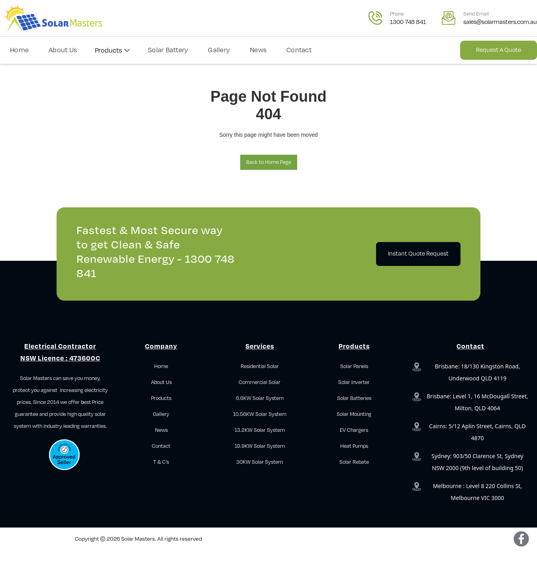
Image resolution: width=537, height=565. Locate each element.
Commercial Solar (259, 382)
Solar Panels (354, 366)
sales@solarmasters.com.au (500, 22)
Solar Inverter (354, 382)
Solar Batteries (354, 398)
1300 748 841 (408, 22)
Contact (299, 50)
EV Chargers (354, 430)
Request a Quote (498, 50)
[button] (112, 50)
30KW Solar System (259, 462)
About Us (63, 50)
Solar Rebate (354, 462)
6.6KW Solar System (260, 398)
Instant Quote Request (418, 254)
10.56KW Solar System (259, 414)
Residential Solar (260, 366)
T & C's (161, 462)
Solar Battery (168, 50)
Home (19, 50)
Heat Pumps (354, 446)
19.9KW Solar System (260, 446)
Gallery (219, 50)
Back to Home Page (268, 162)
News (258, 50)
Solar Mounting (354, 414)
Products (108, 50)
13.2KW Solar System (260, 430)
